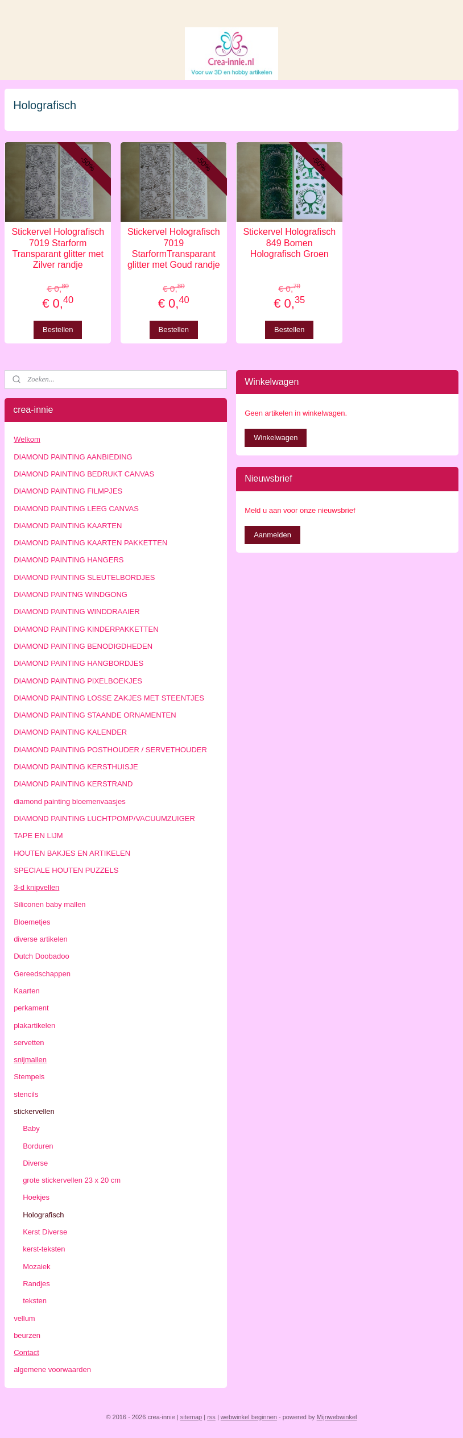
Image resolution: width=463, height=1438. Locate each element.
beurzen (27, 1335)
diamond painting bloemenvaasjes (70, 801)
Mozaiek (36, 1266)
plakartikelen (34, 1025)
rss (211, 1417)
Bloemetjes (32, 922)
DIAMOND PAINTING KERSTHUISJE (76, 766)
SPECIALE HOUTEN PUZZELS (66, 870)
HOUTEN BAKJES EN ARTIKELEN (72, 853)
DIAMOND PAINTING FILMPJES (68, 491)
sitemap (191, 1417)
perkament (31, 1008)
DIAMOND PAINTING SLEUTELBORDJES (84, 577)
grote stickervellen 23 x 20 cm (72, 1180)
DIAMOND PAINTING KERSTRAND (73, 784)
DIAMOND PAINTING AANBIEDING (73, 457)
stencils (26, 1094)
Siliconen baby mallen (49, 904)
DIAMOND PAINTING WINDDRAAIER (77, 611)
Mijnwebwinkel (337, 1417)
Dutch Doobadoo (41, 956)
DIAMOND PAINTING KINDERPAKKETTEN (86, 629)
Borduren (38, 1146)
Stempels (29, 1076)
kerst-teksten (44, 1249)
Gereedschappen (42, 973)
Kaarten (27, 991)
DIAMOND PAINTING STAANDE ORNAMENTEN (95, 715)
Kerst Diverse (45, 1232)
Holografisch (43, 1215)
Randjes (36, 1283)
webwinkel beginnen (249, 1417)
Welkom (27, 439)
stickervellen (34, 1111)
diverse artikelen (41, 939)
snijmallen (30, 1059)
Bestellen (58, 329)
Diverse (35, 1163)
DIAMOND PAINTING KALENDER (70, 732)
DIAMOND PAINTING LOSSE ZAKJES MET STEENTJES (109, 698)
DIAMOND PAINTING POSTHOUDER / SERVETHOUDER (110, 749)
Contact (26, 1352)
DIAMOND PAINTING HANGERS (68, 560)
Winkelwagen (275, 437)
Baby (31, 1128)
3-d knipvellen (36, 887)
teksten (35, 1300)
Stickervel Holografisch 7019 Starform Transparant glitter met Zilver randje (57, 248)
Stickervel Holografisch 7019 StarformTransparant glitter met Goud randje (173, 248)
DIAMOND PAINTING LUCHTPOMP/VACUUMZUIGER (104, 818)
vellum (24, 1318)
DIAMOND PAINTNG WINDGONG (70, 594)
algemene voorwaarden (52, 1369)
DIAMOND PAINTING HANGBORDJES (78, 663)
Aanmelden (272, 535)
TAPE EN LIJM (38, 835)
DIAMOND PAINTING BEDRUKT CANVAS (84, 474)
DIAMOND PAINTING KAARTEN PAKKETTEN (90, 542)
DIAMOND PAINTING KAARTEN (68, 525)
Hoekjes (36, 1197)
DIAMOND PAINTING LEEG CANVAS (76, 508)
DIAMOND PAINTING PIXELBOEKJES (78, 681)
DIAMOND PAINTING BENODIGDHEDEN (83, 646)
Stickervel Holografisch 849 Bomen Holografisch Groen (289, 243)
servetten (29, 1042)
